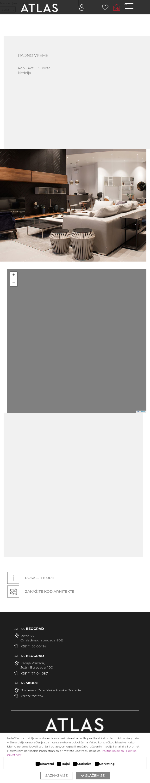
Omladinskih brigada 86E (41, 640)
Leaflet (141, 412)
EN (126, 3)
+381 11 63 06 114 (33, 646)
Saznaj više (56, 775)
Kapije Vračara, (32, 663)
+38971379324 (31, 696)
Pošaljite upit (31, 578)
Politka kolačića (113, 751)
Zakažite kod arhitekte (41, 591)
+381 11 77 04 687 (34, 673)
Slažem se (93, 775)
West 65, (27, 636)
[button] (13, 275)
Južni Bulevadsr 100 (36, 667)
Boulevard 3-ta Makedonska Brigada (50, 690)
